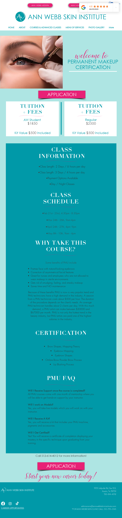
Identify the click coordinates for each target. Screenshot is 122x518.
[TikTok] (17, 504)
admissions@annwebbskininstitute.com (98, 506)
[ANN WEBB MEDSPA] (40, 5)
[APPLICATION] (61, 94)
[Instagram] (10, 504)
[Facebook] (3, 504)
